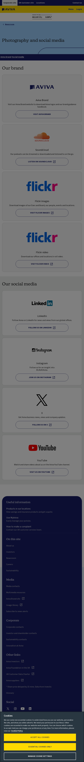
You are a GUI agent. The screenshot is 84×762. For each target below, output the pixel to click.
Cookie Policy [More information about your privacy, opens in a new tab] (17, 731)
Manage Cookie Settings (40, 756)
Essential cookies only (40, 746)
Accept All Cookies (39, 737)
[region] (42, 737)
